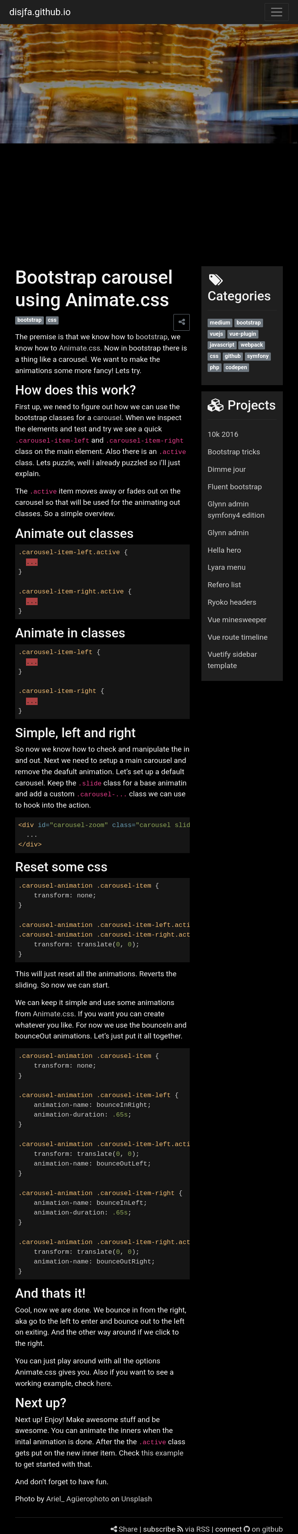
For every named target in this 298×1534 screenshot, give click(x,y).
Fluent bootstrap (235, 486)
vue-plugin (242, 334)
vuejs (216, 334)
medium (220, 322)
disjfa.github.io (40, 12)
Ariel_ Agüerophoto (77, 1498)
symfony (258, 356)
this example (162, 1452)
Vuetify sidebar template (232, 660)
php (214, 367)
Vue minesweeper (237, 619)
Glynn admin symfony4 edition (236, 509)
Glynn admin (228, 532)
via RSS (194, 1529)
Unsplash (136, 1498)
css (52, 320)
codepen (236, 367)
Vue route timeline (238, 637)
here (103, 1383)
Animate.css (79, 348)
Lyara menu (227, 567)
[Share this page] (181, 322)
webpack (252, 345)
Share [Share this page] (125, 1529)
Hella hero (224, 550)
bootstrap (29, 320)
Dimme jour (227, 469)
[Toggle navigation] (277, 12)
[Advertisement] (149, 201)
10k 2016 (223, 434)
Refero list (224, 584)
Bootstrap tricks (234, 451)
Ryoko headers (232, 602)
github (233, 356)
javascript (222, 345)
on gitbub (263, 1529)
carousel (107, 417)
